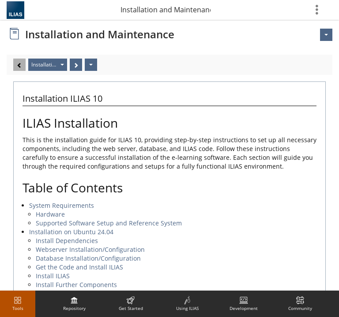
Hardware (50, 214)
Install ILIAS (53, 276)
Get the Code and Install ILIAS (79, 267)
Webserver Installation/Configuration (90, 249)
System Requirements (61, 205)
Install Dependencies (67, 240)
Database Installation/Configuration (88, 258)
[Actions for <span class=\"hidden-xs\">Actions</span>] (326, 35)
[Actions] (91, 65)
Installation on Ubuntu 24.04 (71, 232)
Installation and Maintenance (166, 10)
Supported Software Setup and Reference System (109, 223)
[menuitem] (74, 304)
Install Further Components (76, 284)
